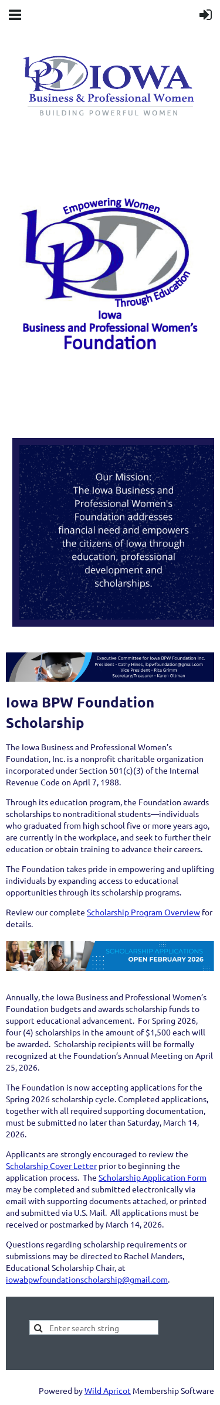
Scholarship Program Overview (143, 912)
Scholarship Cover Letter (51, 1165)
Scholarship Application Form (153, 1177)
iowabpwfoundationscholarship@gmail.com (87, 1279)
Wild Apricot (107, 1390)
